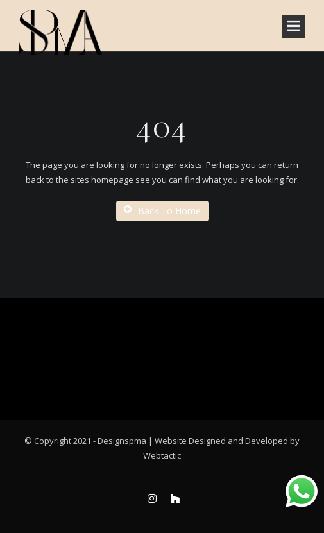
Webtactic (162, 455)
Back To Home (162, 211)
